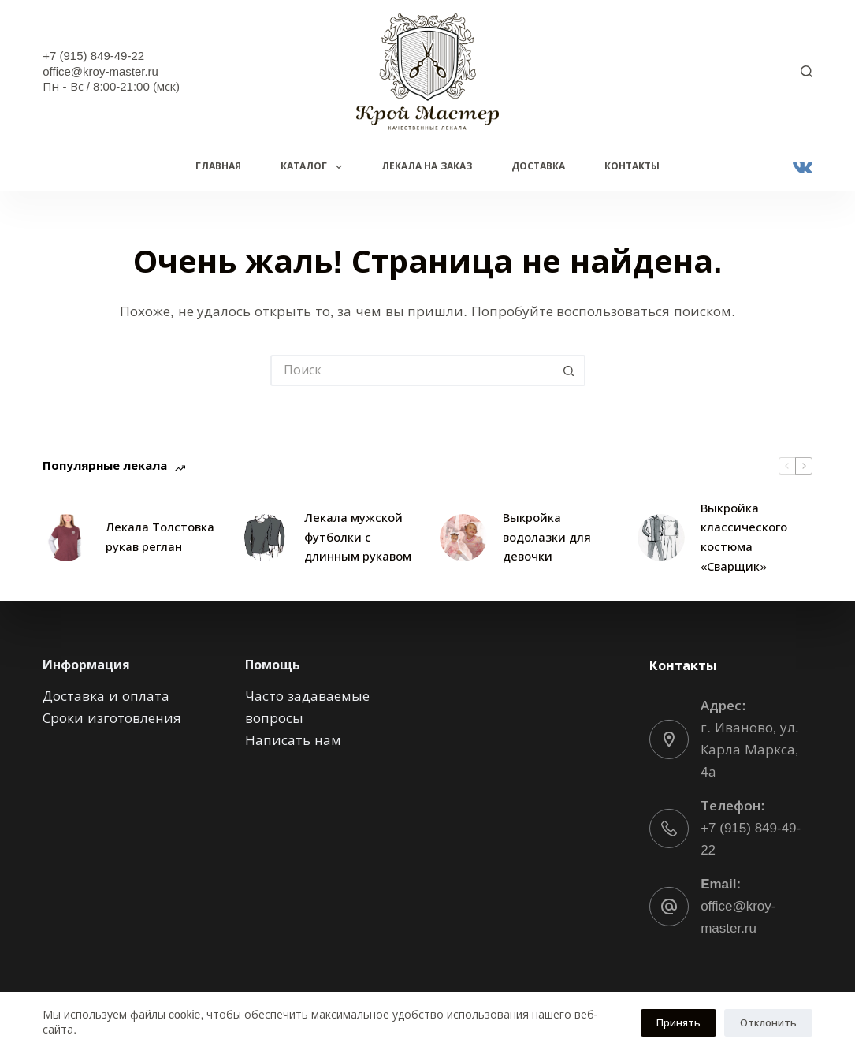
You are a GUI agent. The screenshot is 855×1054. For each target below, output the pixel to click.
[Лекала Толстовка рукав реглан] (66, 537)
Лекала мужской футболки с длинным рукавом (357, 537)
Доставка (538, 166)
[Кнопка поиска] (569, 370)
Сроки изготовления (112, 718)
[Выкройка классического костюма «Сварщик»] (661, 537)
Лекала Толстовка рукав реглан (160, 536)
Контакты (632, 166)
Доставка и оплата (106, 696)
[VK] (802, 167)
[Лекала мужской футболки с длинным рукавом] (264, 537)
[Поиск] (806, 71)
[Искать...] (412, 370)
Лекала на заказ (426, 166)
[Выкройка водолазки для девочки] (463, 537)
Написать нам (293, 740)
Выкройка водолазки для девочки (547, 537)
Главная (218, 166)
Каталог (314, 167)
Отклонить (768, 1023)
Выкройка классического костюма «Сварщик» (744, 537)
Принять (678, 1023)
